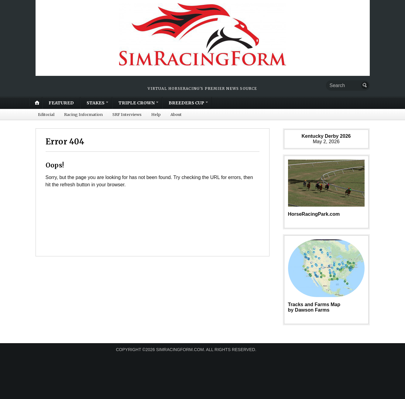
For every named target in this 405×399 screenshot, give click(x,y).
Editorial (46, 114)
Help (156, 114)
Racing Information (83, 114)
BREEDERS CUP (186, 103)
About (176, 114)
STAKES (96, 103)
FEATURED (61, 103)
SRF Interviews (127, 114)
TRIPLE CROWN (136, 103)
